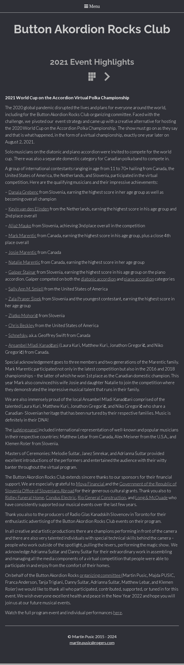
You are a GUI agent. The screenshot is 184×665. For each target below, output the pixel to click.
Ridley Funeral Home (24, 497)
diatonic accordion (98, 279)
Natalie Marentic (24, 262)
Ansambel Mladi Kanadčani (33, 345)
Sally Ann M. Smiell (26, 288)
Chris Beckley (21, 325)
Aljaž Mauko (19, 225)
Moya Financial (90, 483)
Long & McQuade (151, 497)
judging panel (25, 429)
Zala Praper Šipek (24, 298)
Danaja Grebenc (23, 192)
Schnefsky (17, 335)
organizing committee (100, 575)
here (117, 612)
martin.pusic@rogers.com (92, 642)
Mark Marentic (22, 235)
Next (105, 76)
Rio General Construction (102, 497)
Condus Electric (61, 497)
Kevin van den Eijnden (28, 209)
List (92, 76)
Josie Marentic (22, 252)
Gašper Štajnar (22, 272)
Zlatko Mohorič (23, 315)
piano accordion (139, 279)
